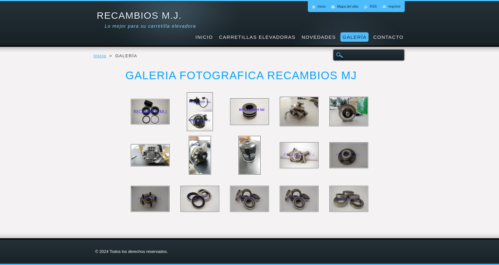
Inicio (100, 55)
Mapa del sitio (347, 6)
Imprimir (394, 6)
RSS (373, 6)
